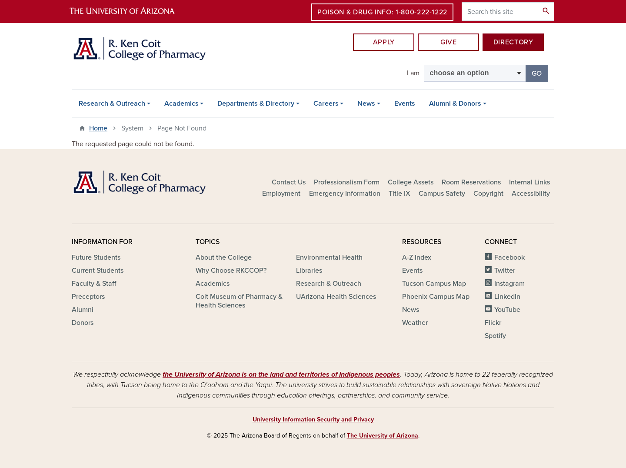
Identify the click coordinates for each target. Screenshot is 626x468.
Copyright (488, 193)
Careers (326, 103)
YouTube (507, 309)
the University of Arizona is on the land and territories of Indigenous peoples (281, 374)
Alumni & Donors (455, 103)
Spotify (495, 335)
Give (448, 42)
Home (98, 128)
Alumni (82, 309)
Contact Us (289, 182)
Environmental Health (329, 257)
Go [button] (540, 73)
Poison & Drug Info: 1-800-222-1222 (382, 12)
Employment (281, 193)
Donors (82, 322)
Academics (181, 103)
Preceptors (88, 296)
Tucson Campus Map (434, 283)
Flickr (493, 322)
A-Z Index (416, 257)
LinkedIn (507, 296)
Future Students (96, 257)
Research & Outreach (112, 103)
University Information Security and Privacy (313, 419)
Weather (415, 322)
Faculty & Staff (94, 283)
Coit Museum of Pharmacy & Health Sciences (239, 301)
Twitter (504, 270)
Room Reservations (471, 182)
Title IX (399, 193)
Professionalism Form (347, 182)
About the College (224, 257)
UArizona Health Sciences (336, 296)
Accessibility (531, 193)
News (366, 103)
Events (404, 103)
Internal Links (529, 182)
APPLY (384, 42)
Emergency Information (344, 193)
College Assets (410, 182)
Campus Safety (442, 193)
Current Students (97, 270)
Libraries (309, 270)
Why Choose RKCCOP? (231, 270)
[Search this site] (500, 11)
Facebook (509, 257)
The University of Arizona (382, 435)
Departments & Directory (255, 103)
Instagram (509, 283)
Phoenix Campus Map (436, 296)
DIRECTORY (513, 42)
